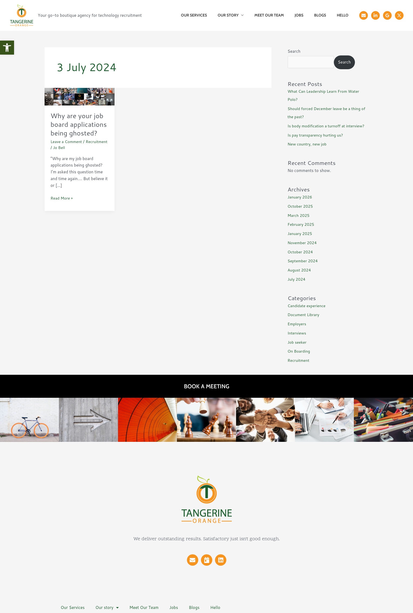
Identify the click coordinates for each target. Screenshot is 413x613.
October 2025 (301, 206)
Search (294, 51)
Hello (344, 15)
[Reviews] (387, 15)
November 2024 (303, 243)
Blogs (325, 15)
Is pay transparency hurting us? (317, 135)
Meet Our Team (280, 15)
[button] (7, 48)
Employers (297, 324)
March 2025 (299, 215)
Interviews (297, 333)
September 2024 (304, 261)
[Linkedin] (375, 15)
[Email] (363, 15)
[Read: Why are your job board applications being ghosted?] (80, 96)
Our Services (212, 15)
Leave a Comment (67, 150)
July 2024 (297, 279)
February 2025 (302, 224)
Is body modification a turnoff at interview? (328, 126)
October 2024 (301, 252)
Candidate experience (308, 306)
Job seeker (298, 342)
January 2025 (301, 233)
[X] (399, 15)
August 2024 (300, 270)
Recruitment (62, 156)
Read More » (62, 207)
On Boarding (299, 351)
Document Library (304, 314)
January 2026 (301, 197)
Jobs (307, 15)
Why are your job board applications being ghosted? (78, 128)
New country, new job (308, 144)
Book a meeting (206, 386)
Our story (242, 15)
